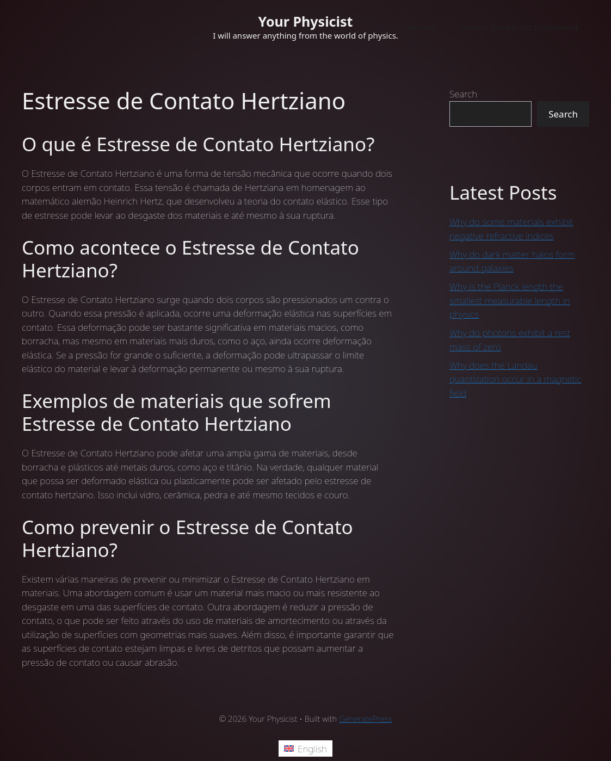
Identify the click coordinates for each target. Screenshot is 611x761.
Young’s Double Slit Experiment (518, 27)
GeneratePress (365, 718)
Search (463, 94)
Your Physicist (305, 21)
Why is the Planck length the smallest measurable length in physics (509, 300)
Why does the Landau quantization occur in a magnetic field (515, 379)
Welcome (419, 27)
